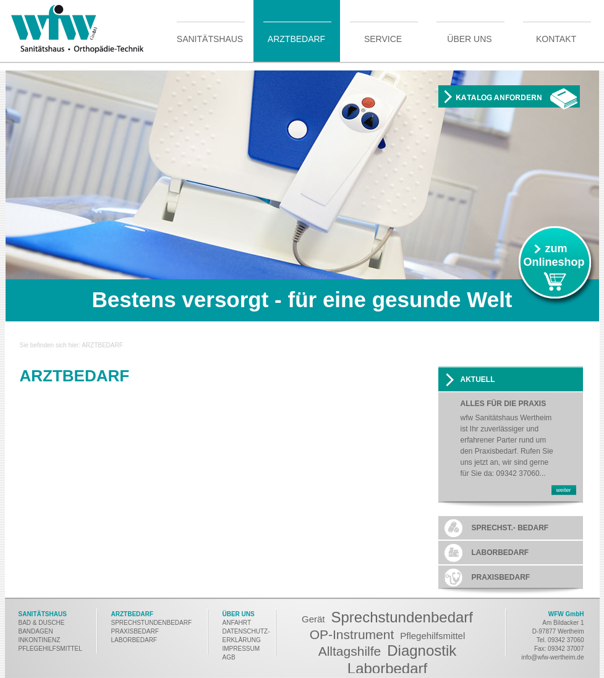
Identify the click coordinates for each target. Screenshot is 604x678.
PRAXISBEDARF (135, 631)
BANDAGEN (36, 631)
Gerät (313, 619)
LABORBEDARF (135, 640)
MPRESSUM (242, 648)
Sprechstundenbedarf (402, 617)
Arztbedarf (296, 38)
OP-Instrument (352, 634)
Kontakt (556, 38)
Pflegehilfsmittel (432, 635)
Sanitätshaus (210, 38)
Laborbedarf (387, 668)
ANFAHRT (237, 622)
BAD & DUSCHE (42, 622)
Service (383, 38)
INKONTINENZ (40, 640)
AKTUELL (478, 379)
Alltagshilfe (349, 651)
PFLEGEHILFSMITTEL (50, 648)
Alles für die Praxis (504, 404)
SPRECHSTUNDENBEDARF (151, 622)
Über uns (469, 38)
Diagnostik (421, 650)
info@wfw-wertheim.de (552, 657)
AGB (229, 657)
